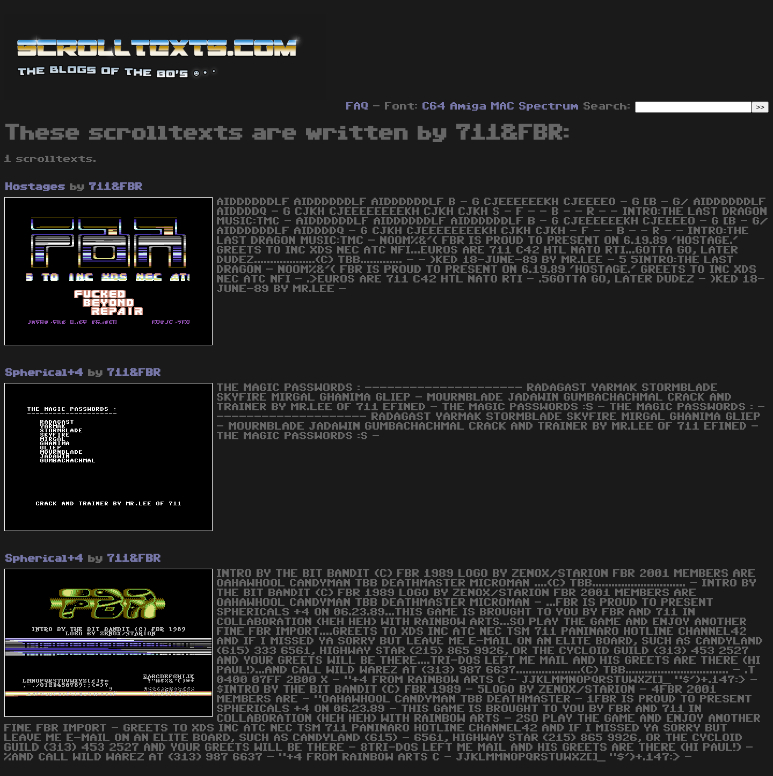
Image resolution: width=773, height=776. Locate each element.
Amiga (468, 106)
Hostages (35, 187)
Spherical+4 (44, 372)
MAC (503, 106)
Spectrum (549, 106)
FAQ (357, 106)
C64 (434, 106)
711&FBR (116, 187)
